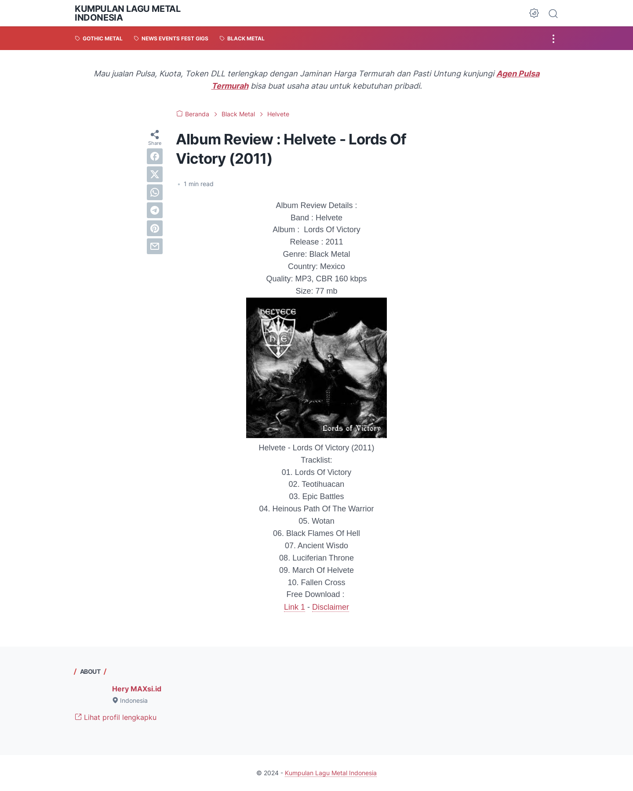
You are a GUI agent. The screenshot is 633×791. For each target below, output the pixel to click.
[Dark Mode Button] (534, 13)
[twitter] (155, 174)
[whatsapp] (155, 192)
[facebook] (155, 156)
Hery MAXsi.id (136, 688)
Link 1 (294, 607)
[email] (155, 246)
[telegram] (155, 210)
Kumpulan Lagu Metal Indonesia (127, 13)
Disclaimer (330, 607)
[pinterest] (155, 228)
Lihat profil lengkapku (115, 717)
